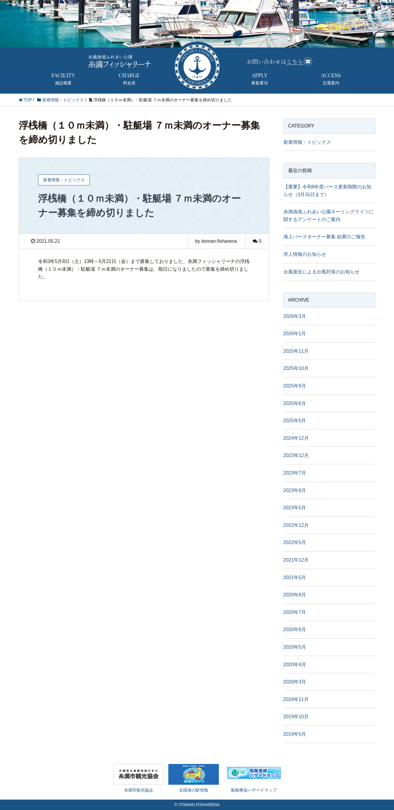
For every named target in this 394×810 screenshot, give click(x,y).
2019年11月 (296, 699)
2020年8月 (294, 594)
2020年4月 (294, 664)
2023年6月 (294, 490)
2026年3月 (294, 316)
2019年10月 (296, 716)
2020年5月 (294, 647)
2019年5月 (294, 734)
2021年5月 (294, 577)
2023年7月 (294, 472)
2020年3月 (294, 681)
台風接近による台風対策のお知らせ (321, 271)
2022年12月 (296, 525)
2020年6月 (294, 629)
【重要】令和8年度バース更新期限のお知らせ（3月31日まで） (327, 190)
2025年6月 (294, 403)
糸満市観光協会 (138, 778)
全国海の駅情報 (193, 778)
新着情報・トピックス (307, 142)
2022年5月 (294, 542)
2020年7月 (294, 612)
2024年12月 (296, 438)
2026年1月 (294, 333)
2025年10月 (296, 368)
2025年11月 (296, 351)
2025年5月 (294, 420)
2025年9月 (294, 385)
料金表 (129, 78)
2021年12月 (296, 559)
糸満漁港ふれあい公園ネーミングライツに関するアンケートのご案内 (328, 215)
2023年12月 (296, 455)
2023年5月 (294, 507)
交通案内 (331, 78)
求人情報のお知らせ (304, 254)
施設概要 (63, 78)
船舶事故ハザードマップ (254, 782)
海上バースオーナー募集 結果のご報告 (324, 236)
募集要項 (259, 78)
